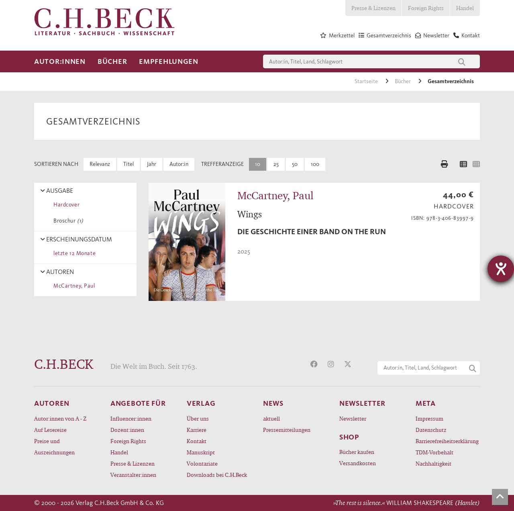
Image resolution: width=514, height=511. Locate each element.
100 (315, 164)
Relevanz (100, 164)
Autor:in (178, 164)
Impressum (429, 418)
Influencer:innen (130, 418)
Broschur (67, 220)
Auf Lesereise (50, 429)
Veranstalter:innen (133, 474)
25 (276, 164)
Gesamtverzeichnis (451, 81)
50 (295, 164)
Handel (465, 7)
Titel (128, 164)
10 (257, 164)
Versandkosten (357, 463)
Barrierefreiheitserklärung (447, 440)
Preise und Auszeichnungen (54, 446)
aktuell (271, 418)
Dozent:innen (127, 429)
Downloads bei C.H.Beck (217, 474)
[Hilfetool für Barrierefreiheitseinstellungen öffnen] (500, 269)
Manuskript (201, 452)
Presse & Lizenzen (373, 7)
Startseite (367, 81)
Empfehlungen (168, 61)
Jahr (151, 164)
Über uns (198, 418)
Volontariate (202, 463)
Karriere (196, 429)
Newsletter (352, 418)
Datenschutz (431, 429)
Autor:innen (60, 61)
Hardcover (65, 204)
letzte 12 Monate (73, 253)
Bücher (112, 61)
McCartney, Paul (73, 285)
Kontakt (196, 440)
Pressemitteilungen (286, 429)
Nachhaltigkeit (433, 463)
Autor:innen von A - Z (60, 418)
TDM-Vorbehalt (434, 452)
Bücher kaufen (356, 451)
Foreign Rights (426, 7)
